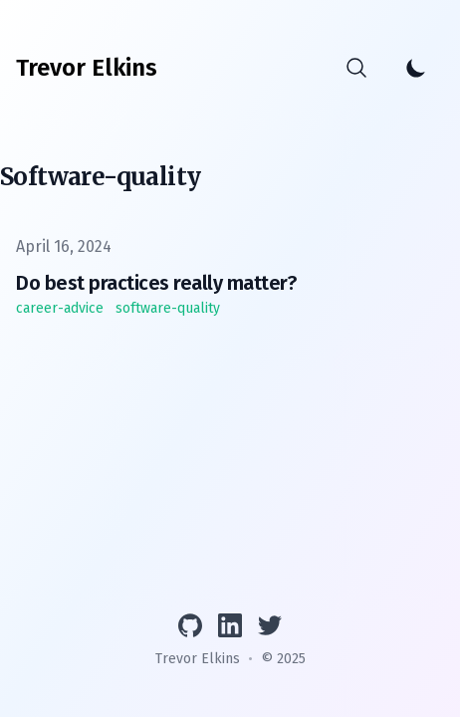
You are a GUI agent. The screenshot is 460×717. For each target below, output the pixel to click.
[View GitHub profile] (190, 625)
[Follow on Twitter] (270, 625)
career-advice (60, 308)
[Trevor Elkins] (86, 68)
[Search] (356, 68)
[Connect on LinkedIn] (230, 625)
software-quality (167, 308)
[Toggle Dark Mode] (416, 68)
